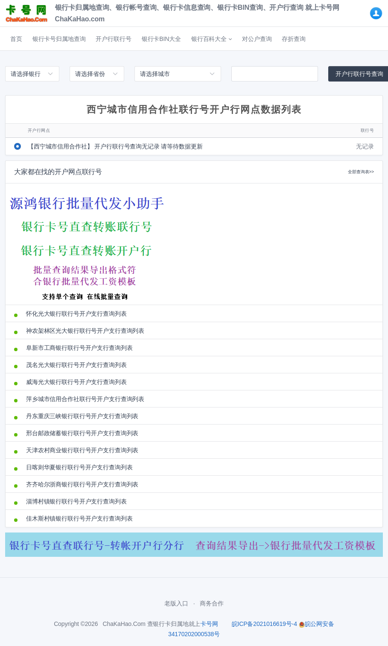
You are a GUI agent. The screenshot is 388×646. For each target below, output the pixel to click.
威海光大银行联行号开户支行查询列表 (76, 381)
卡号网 (209, 623)
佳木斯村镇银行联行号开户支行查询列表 (79, 518)
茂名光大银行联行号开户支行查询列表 (76, 364)
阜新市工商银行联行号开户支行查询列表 (79, 347)
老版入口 (176, 603)
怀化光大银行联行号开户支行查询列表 (76, 313)
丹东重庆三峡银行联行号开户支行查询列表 (82, 416)
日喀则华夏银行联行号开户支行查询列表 (79, 467)
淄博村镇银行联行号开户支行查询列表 (76, 501)
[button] (211, 39)
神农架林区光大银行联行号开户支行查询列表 (85, 330)
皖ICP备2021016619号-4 (264, 623)
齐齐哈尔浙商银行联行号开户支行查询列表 (82, 484)
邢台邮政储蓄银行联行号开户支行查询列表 (82, 433)
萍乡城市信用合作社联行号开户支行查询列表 (85, 399)
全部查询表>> (361, 171)
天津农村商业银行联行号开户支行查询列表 (82, 450)
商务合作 (211, 603)
